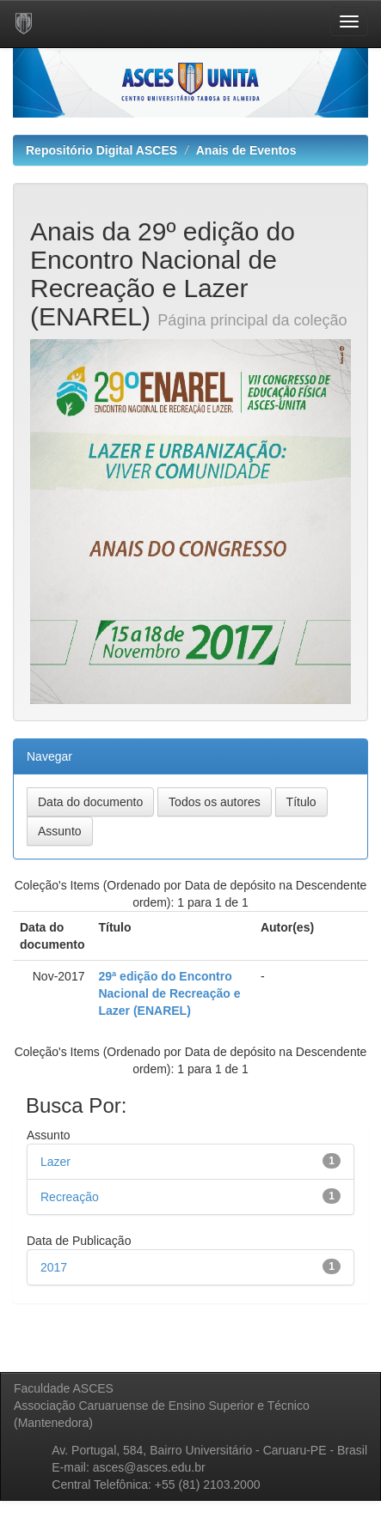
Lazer (55, 1162)
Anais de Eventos (246, 150)
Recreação (69, 1197)
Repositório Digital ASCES (101, 150)
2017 (53, 1267)
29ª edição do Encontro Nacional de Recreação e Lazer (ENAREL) (169, 993)
